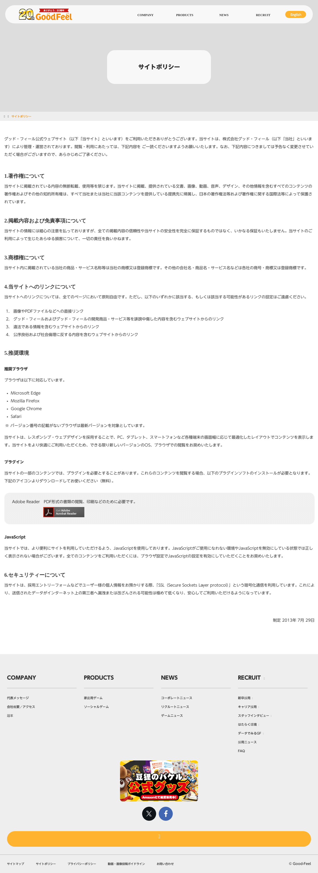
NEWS (169, 677)
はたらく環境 (247, 724)
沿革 (10, 715)
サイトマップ (15, 863)
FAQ (241, 750)
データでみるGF (249, 733)
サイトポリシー (46, 863)
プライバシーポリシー (82, 863)
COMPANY (21, 677)
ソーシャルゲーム (96, 706)
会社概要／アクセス (21, 706)
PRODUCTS (99, 677)
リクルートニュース (175, 706)
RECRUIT (249, 677)
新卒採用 (244, 697)
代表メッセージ (18, 697)
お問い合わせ (165, 863)
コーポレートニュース (176, 697)
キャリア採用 (247, 706)
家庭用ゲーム (93, 697)
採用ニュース (247, 742)
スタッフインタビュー (253, 715)
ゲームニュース (172, 715)
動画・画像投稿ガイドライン (126, 863)
